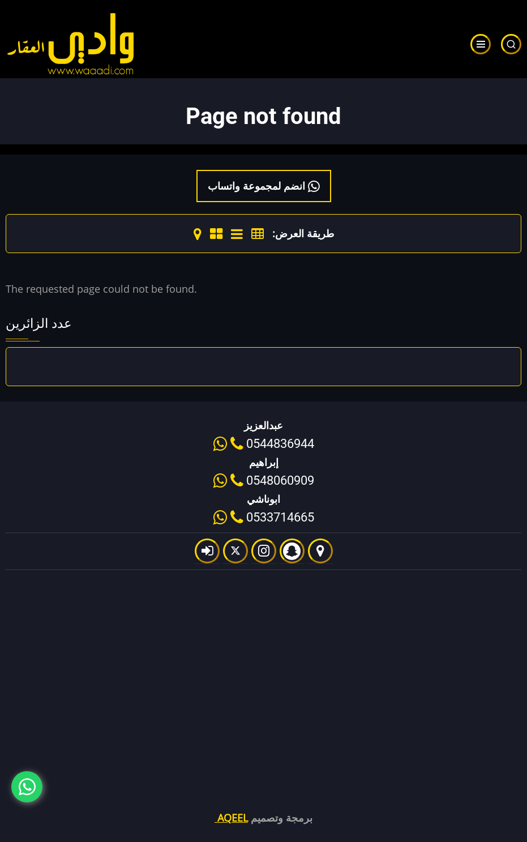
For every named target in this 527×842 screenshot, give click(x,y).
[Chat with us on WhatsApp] (26, 786)
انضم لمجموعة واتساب (264, 186)
